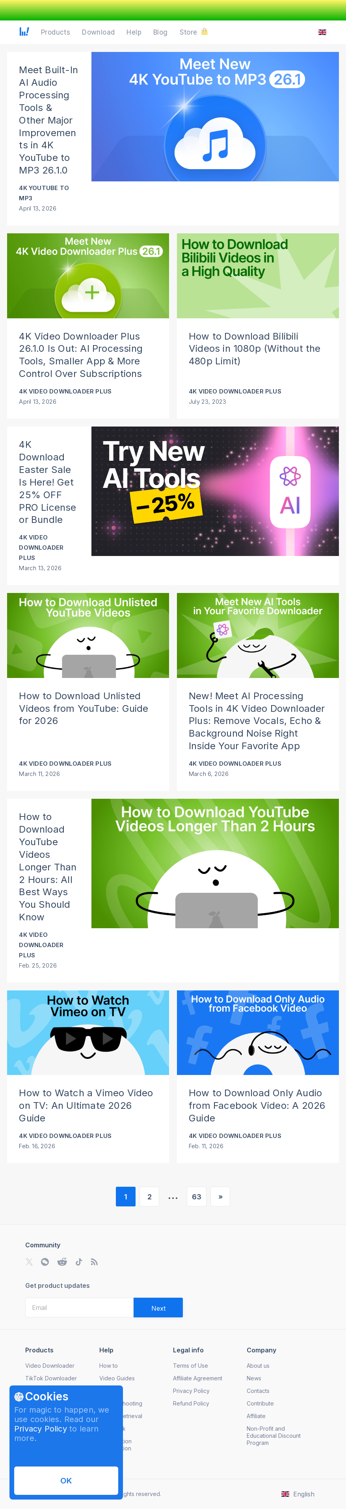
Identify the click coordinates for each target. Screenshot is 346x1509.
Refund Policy (191, 1403)
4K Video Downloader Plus (65, 391)
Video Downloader (49, 1365)
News (254, 1378)
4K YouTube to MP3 (44, 193)
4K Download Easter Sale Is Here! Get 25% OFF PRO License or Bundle (47, 482)
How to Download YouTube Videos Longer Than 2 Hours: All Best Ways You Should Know (47, 867)
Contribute (260, 1403)
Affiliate (256, 1416)
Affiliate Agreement (197, 1378)
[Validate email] (158, 1307)
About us (258, 1365)
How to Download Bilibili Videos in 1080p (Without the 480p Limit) (255, 349)
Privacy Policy (40, 1428)
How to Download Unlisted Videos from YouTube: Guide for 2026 (83, 708)
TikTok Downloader (51, 1378)
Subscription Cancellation (115, 1445)
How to (108, 1365)
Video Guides (117, 1378)
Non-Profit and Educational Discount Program (274, 1435)
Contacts (258, 1390)
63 (196, 1197)
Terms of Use (190, 1365)
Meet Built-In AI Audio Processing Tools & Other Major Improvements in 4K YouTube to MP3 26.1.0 (48, 120)
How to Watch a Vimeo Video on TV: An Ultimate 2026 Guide (86, 1105)
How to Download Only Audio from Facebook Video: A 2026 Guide (257, 1105)
